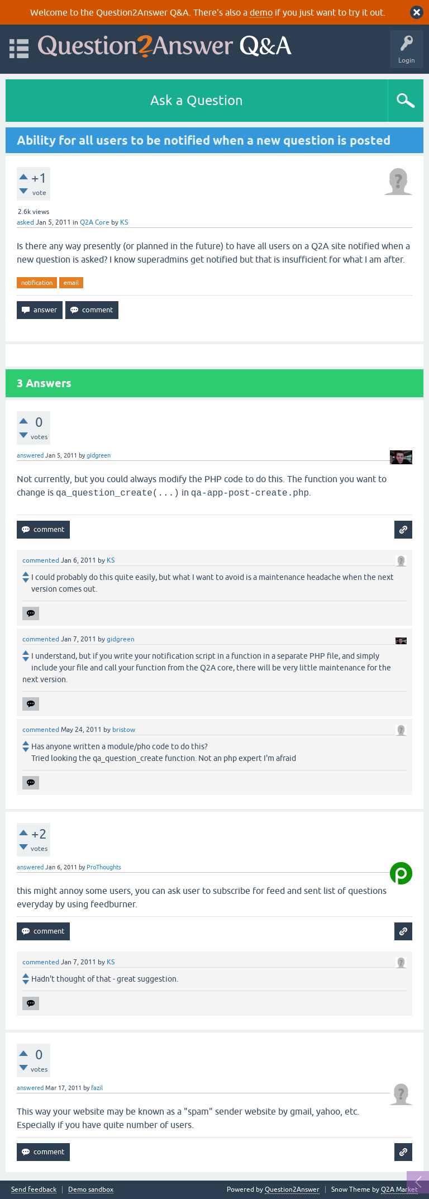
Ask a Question (196, 100)
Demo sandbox (90, 1189)
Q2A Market (399, 1189)
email (71, 282)
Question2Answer (292, 1189)
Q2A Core (94, 222)
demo (261, 12)
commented (40, 560)
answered (30, 455)
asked (25, 222)
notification (37, 282)
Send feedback (33, 1189)
